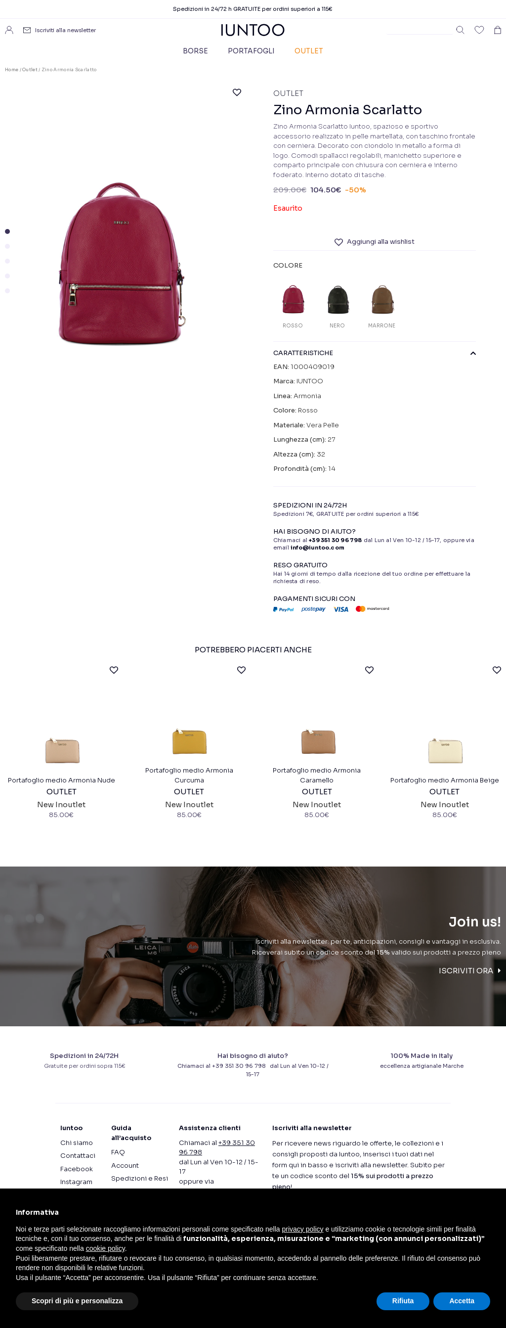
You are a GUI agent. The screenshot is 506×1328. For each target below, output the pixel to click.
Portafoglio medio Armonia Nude (61, 804)
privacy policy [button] (303, 1229)
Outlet (309, 50)
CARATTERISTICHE (374, 353)
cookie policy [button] (105, 1248)
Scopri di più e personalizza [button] (77, 1301)
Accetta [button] (461, 1301)
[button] (7, 231)
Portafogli (251, 50)
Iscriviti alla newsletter (65, 30)
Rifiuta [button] (403, 1301)
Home (11, 70)
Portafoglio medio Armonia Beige (444, 804)
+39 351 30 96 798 (335, 540)
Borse (195, 50)
